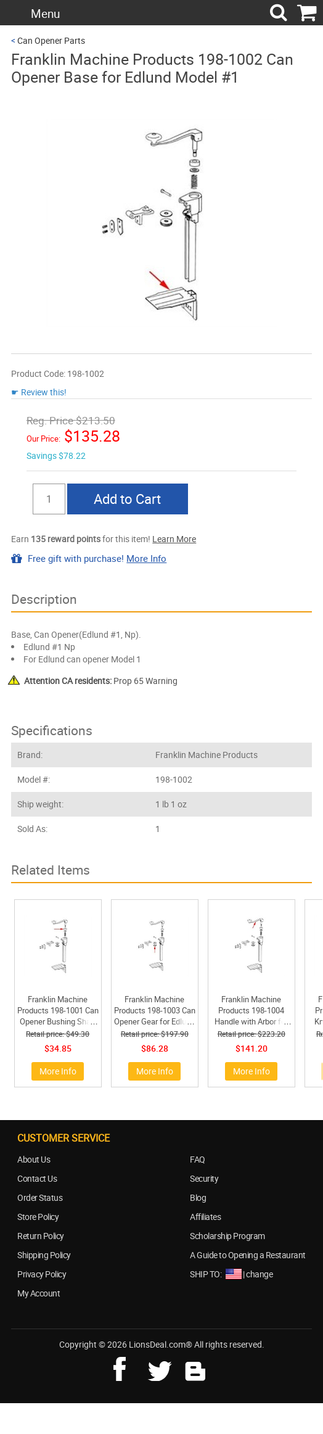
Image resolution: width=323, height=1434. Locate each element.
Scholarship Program (227, 1236)
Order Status (39, 1197)
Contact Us (37, 1178)
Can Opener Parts (51, 40)
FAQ (197, 1159)
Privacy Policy (41, 1274)
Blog (198, 1197)
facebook (128, 1367)
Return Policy (40, 1236)
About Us (33, 1159)
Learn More (174, 539)
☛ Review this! (39, 392)
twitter (162, 1367)
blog (196, 1367)
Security (204, 1178)
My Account (38, 1293)
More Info (146, 558)
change (259, 1274)
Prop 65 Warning (101, 680)
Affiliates (205, 1216)
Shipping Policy (44, 1255)
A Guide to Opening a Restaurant (248, 1255)
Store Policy (38, 1216)
